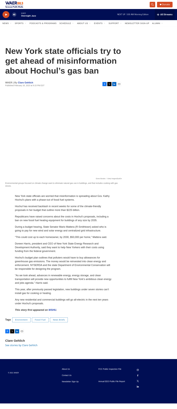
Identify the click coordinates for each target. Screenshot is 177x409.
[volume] (14, 20)
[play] (6, 20)
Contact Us (66, 381)
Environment (21, 325)
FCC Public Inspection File (109, 375)
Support (114, 29)
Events (98, 29)
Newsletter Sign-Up (137, 29)
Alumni (156, 29)
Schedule (65, 29)
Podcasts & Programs (43, 29)
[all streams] (165, 20)
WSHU (52, 315)
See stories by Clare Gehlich (21, 350)
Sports (19, 29)
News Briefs (59, 325)
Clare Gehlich (25, 88)
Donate (167, 7)
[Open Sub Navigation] (11, 29)
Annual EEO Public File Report (111, 387)
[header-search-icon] (153, 7)
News (5, 29)
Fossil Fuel (40, 325)
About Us (82, 29)
